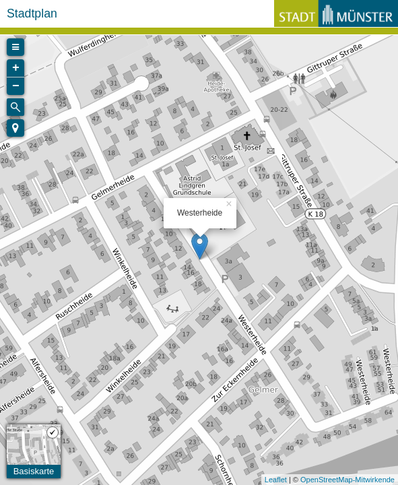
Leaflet (276, 480)
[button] (15, 128)
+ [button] (16, 68)
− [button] (16, 86)
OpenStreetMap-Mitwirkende (347, 480)
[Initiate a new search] (15, 107)
